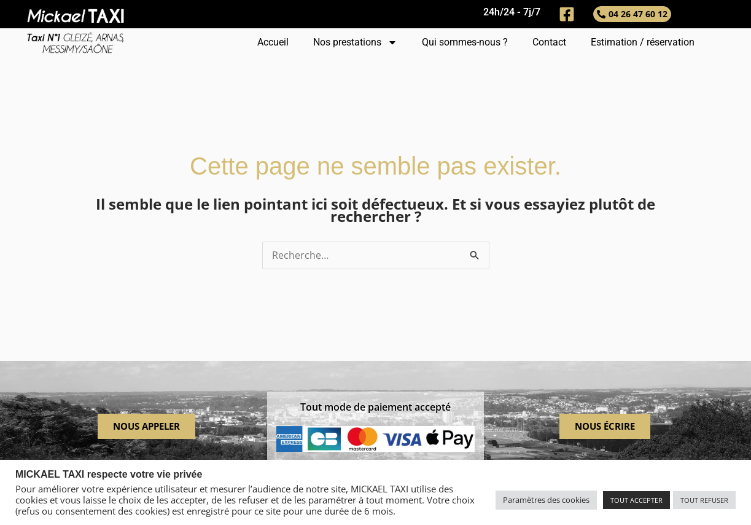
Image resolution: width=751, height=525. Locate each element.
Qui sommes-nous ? (465, 42)
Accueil (273, 42)
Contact (549, 42)
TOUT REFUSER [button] (704, 500)
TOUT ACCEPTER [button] (636, 500)
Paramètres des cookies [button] (546, 499)
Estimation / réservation (643, 42)
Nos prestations (355, 42)
